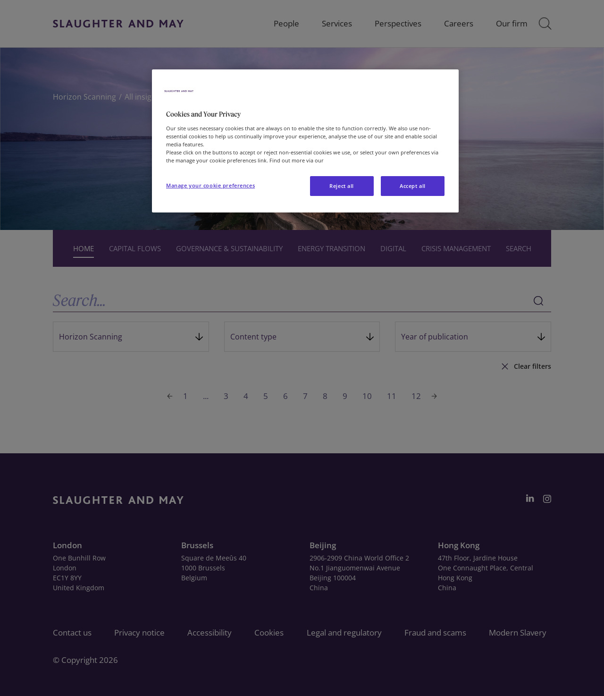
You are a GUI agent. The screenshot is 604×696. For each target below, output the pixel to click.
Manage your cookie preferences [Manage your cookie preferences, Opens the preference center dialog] (210, 185)
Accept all (413, 185)
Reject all (341, 185)
